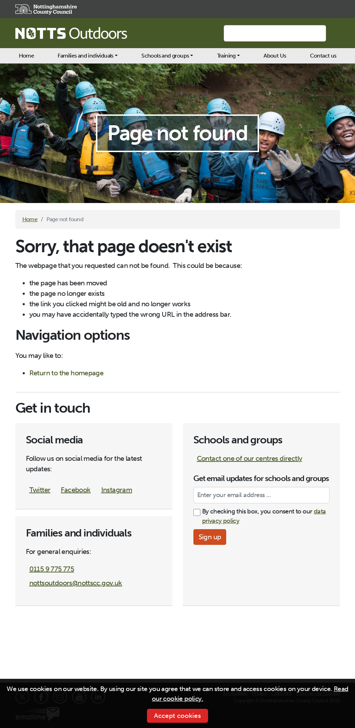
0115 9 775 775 (51, 569)
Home (26, 55)
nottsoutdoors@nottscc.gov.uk (75, 583)
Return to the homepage (66, 373)
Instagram (116, 490)
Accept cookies (177, 716)
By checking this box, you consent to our (264, 516)
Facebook (75, 490)
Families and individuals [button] (85, 55)
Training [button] (226, 55)
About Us (275, 55)
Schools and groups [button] (165, 55)
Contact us (323, 55)
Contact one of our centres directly (249, 458)
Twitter (40, 490)
